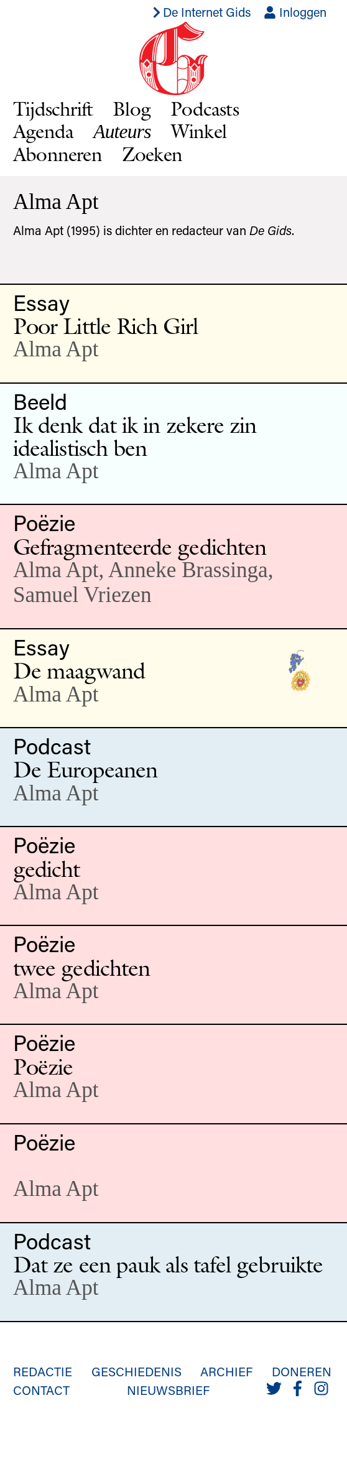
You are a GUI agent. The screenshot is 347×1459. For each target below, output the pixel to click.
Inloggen (295, 12)
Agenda (43, 131)
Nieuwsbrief (168, 1390)
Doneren (301, 1371)
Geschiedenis (136, 1371)
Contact (41, 1390)
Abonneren (57, 154)
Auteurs (121, 131)
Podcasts (204, 108)
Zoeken (152, 154)
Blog (131, 108)
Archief (226, 1371)
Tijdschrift (53, 108)
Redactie (42, 1371)
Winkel (198, 131)
